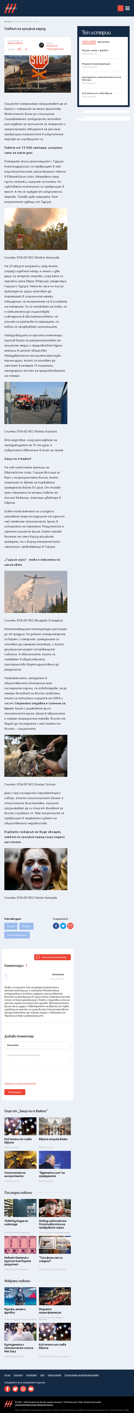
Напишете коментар (54, 957)
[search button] (121, 8)
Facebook (7, 1389)
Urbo (42, 1375)
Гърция (11, 926)
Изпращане (14, 1092)
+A (19, 49)
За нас (7, 1375)
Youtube (31, 1389)
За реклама (31, 1375)
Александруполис (17, 935)
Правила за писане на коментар (20, 1083)
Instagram (23, 1389)
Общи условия (54, 1375)
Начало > (8, 21)
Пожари (26, 926)
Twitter (15, 1389)
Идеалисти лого (10, 8)
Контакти (18, 1375)
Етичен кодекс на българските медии (81, 1375)
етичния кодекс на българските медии (34, 1404)
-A (25, 49)
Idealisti (8, 1404)
